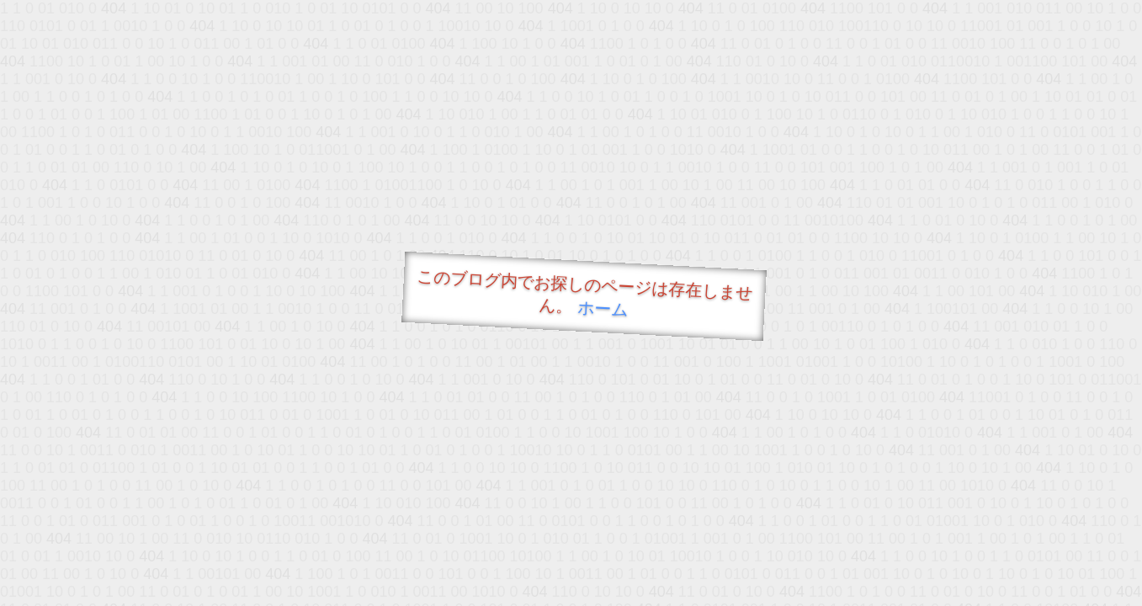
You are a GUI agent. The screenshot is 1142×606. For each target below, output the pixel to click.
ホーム (602, 308)
